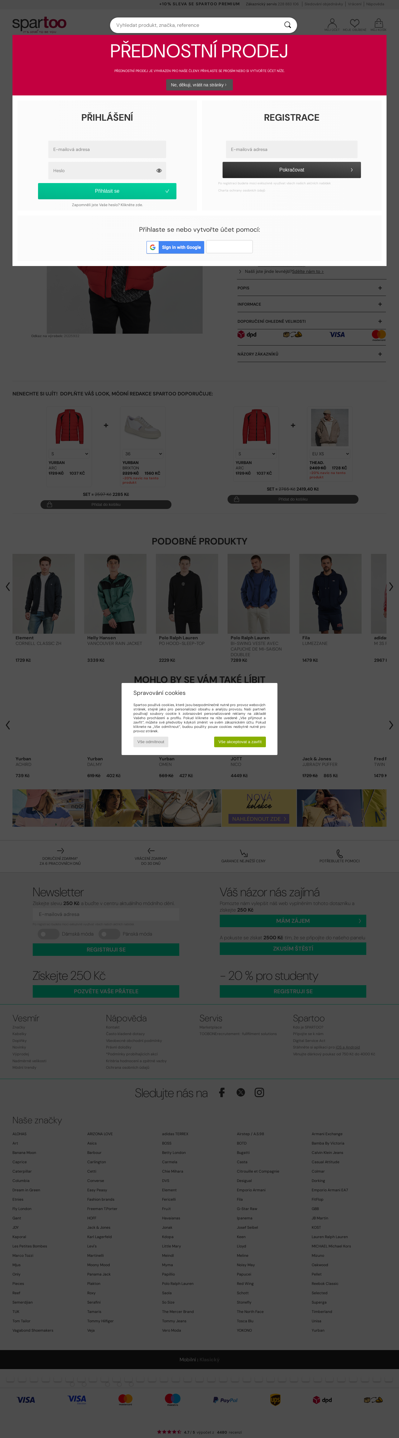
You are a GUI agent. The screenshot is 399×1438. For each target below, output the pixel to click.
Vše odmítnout (150, 741)
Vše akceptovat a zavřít (240, 741)
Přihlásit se (133, 191)
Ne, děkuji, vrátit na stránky (199, 84)
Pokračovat (317, 170)
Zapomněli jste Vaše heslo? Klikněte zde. (107, 204)
